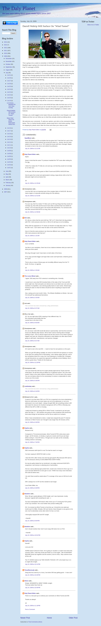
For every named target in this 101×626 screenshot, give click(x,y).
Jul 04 (9, 162)
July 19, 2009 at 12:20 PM (32, 362)
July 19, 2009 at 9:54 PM (32, 520)
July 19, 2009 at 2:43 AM (32, 297)
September (9, 67)
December (9, 58)
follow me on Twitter (93, 24)
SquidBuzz (28, 138)
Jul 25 (9, 86)
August (8, 70)
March (8, 179)
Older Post (73, 618)
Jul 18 (9, 128)
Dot (26, 218)
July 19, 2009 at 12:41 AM (32, 195)
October (8, 64)
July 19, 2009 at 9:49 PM (32, 488)
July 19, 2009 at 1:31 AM (32, 235)
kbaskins (27, 493)
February (8, 182)
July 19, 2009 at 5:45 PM (32, 380)
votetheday (28, 386)
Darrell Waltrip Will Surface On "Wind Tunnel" (11, 113)
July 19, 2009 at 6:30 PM (32, 422)
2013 (5, 45)
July (7, 72)
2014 (5, 42)
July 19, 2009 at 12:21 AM (32, 148)
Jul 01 (9, 167)
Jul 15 (9, 136)
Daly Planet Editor (30, 154)
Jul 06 (9, 156)
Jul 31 (9, 75)
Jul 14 (9, 139)
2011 (5, 50)
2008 (5, 189)
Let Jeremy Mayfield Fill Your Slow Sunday (11, 105)
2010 (5, 53)
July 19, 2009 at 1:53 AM (32, 270)
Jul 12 (9, 142)
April (7, 177)
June (7, 171)
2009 (5, 56)
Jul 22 (9, 95)
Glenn (26, 581)
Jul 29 (9, 78)
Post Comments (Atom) (35, 622)
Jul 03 (9, 165)
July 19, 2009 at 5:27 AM (32, 308)
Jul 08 (9, 153)
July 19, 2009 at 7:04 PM (32, 442)
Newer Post (25, 618)
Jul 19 (9, 100)
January (8, 185)
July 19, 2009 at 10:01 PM (32, 535)
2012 (5, 47)
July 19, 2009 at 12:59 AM (32, 212)
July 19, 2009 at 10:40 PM (32, 587)
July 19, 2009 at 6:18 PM (32, 391)
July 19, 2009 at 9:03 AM (32, 322)
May (7, 174)
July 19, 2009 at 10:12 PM (32, 564)
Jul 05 (9, 159)
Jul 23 (9, 92)
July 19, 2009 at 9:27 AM (32, 341)
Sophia (27, 428)
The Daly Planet (18, 8)
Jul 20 (9, 97)
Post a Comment (30, 609)
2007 (5, 192)
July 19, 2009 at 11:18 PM (32, 605)
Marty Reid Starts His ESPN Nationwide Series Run (11, 121)
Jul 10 (9, 148)
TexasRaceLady (29, 570)
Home (49, 618)
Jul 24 (9, 89)
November (9, 61)
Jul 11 (9, 145)
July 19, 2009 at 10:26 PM (32, 575)
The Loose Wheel (30, 276)
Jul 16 (9, 133)
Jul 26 (9, 83)
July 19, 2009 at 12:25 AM (32, 183)
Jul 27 (9, 80)
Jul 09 (9, 150)
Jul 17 (9, 131)
